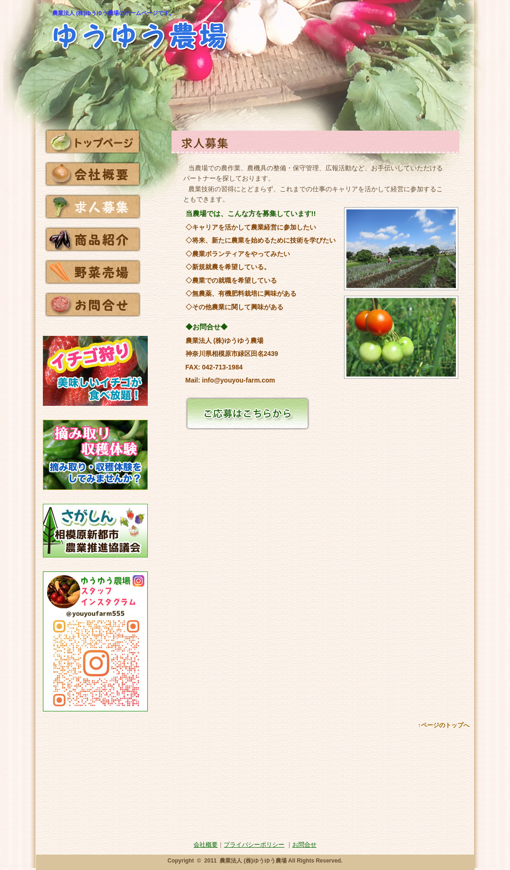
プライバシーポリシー (254, 844)
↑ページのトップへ (444, 725)
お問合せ (304, 844)
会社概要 (205, 844)
